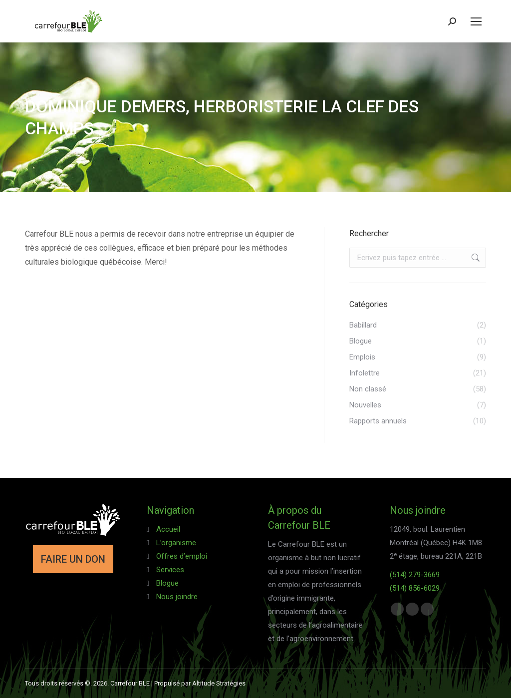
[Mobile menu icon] (476, 21)
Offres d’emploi (181, 556)
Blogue (167, 583)
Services (170, 569)
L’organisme (176, 542)
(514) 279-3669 (415, 574)
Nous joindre (177, 596)
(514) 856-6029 (415, 588)
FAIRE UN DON (73, 559)
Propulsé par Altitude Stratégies (200, 683)
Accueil (168, 529)
